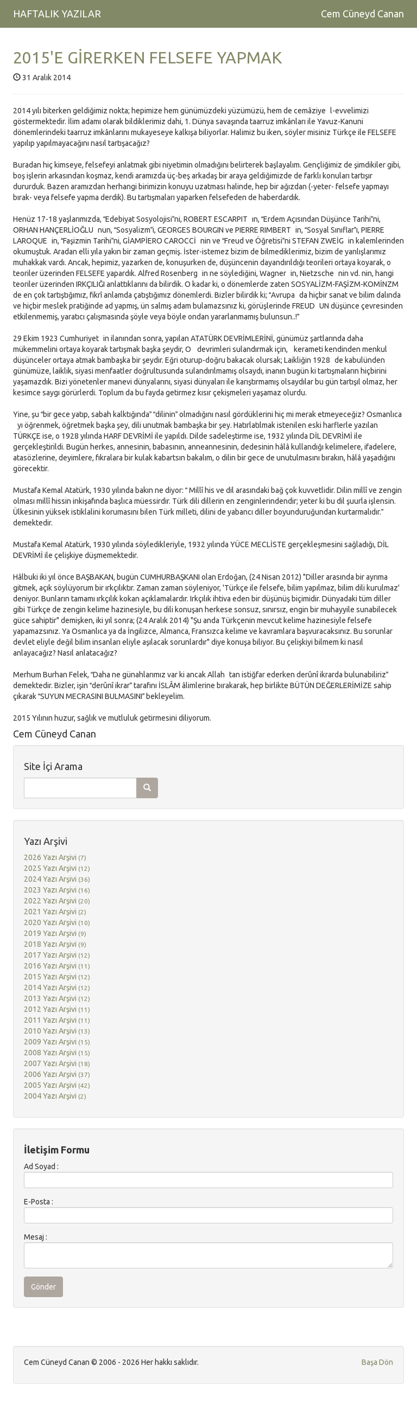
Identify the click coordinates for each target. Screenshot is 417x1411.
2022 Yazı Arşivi (57, 900)
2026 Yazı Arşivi (55, 857)
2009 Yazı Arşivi (57, 1041)
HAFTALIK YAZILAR (57, 13)
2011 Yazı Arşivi (57, 1020)
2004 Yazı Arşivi (55, 1096)
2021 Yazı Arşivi (55, 911)
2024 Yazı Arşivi (57, 879)
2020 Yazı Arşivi (57, 922)
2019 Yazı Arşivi (55, 933)
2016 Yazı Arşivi (57, 965)
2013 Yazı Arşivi (57, 998)
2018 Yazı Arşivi (55, 944)
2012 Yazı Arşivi (57, 1009)
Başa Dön (377, 1362)
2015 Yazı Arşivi (57, 976)
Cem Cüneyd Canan (362, 13)
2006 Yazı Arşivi (57, 1074)
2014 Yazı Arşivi (57, 987)
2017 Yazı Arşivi (57, 955)
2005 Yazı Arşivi (57, 1085)
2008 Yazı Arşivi (57, 1052)
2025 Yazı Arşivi (57, 868)
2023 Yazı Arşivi (57, 890)
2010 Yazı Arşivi (57, 1031)
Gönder (43, 1286)
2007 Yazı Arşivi (57, 1063)
